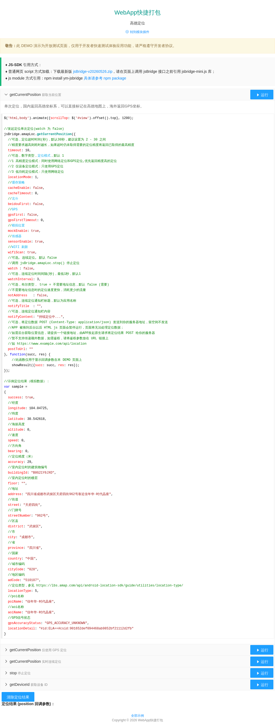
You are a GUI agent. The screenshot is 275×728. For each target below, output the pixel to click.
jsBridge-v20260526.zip (92, 71)
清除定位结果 (18, 697)
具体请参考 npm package (105, 78)
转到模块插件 (137, 32)
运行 (261, 95)
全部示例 (137, 716)
